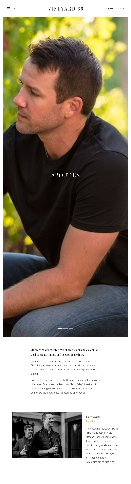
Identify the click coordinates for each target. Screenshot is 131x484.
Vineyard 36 (65, 8)
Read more (91, 466)
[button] (12, 8)
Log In (120, 8)
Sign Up (110, 8)
